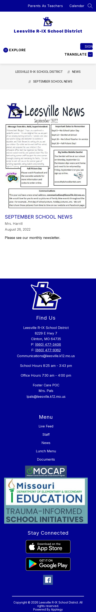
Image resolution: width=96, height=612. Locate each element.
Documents (46, 459)
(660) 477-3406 (48, 344)
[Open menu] (14, 50)
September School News (52, 81)
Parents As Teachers (45, 6)
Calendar (76, 6)
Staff (46, 434)
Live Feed (46, 426)
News (76, 71)
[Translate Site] (78, 54)
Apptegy (57, 609)
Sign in (89, 46)
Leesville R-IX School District (39, 71)
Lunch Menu (46, 451)
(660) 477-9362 (48, 350)
